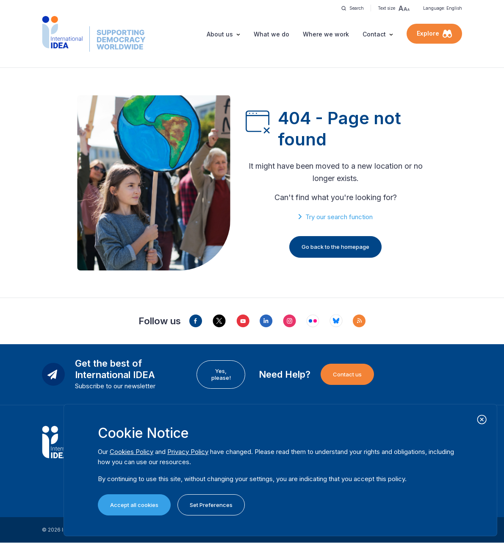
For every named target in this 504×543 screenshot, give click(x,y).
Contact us (347, 374)
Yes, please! (221, 374)
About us (220, 34)
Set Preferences (211, 504)
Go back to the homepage (335, 246)
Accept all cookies (134, 504)
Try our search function (339, 217)
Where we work (326, 34)
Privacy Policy (187, 452)
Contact (374, 34)
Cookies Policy (131, 452)
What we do (271, 34)
